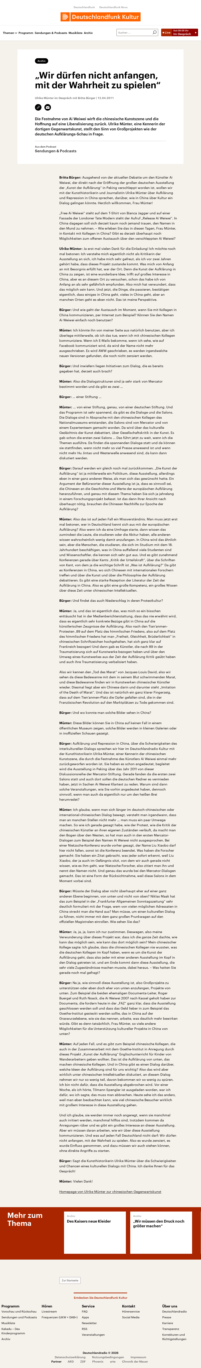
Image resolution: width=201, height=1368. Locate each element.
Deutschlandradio (174, 1311)
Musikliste (75, 32)
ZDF (83, 1361)
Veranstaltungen (93, 1334)
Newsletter (89, 1323)
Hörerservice (131, 1311)
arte (113, 1361)
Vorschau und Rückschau (19, 1311)
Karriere (167, 1323)
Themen (8, 32)
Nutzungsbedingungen (108, 1357)
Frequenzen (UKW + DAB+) (59, 1317)
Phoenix (98, 1361)
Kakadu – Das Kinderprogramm (13, 1331)
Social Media (131, 1317)
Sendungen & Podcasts (51, 32)
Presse (166, 1317)
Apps (85, 1317)
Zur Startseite (70, 1280)
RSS (84, 1328)
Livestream (49, 1311)
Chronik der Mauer (135, 1361)
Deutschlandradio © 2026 (100, 1352)
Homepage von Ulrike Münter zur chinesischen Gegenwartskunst (110, 1192)
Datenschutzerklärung (70, 1357)
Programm (26, 32)
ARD (71, 1361)
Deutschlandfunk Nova (113, 7)
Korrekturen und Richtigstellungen (174, 1337)
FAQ (84, 1311)
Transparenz (170, 1328)
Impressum (138, 1357)
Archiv (88, 32)
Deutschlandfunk (84, 7)
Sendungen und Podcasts (19, 1317)
